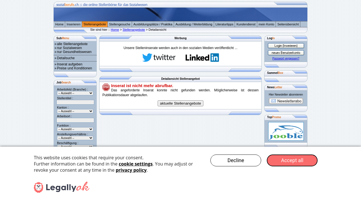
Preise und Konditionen (74, 68)
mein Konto (266, 24)
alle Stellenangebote (72, 44)
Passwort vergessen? (286, 58)
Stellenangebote (94, 24)
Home (59, 24)
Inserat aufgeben (69, 64)
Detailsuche (66, 58)
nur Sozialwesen (69, 48)
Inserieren (73, 24)
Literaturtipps (224, 24)
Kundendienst (245, 24)
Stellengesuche (119, 24)
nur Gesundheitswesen (74, 52)
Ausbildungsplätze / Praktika (152, 24)
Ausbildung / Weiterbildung (193, 24)
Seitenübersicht (288, 24)
